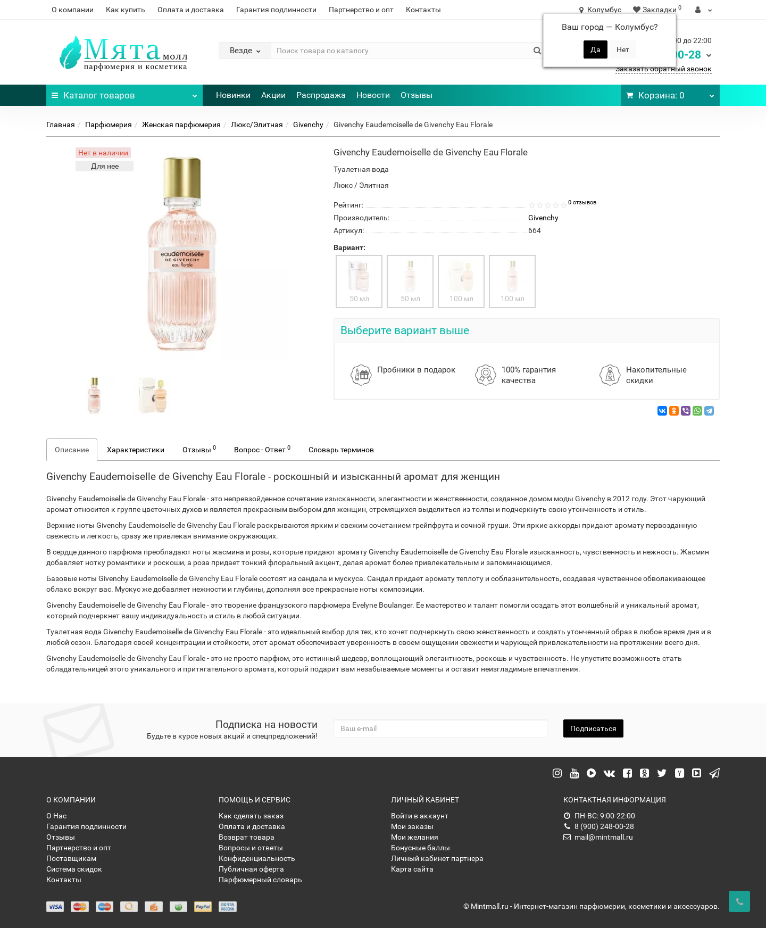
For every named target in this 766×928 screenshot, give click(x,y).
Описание (72, 449)
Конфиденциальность (257, 858)
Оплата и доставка (190, 9)
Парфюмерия (108, 124)
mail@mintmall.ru (598, 837)
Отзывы (416, 95)
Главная (60, 124)
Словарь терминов (341, 449)
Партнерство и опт (361, 9)
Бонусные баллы (420, 847)
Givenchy (308, 124)
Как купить (125, 9)
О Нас (56, 815)
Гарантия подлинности (276, 9)
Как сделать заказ (251, 815)
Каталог (124, 93)
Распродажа (321, 95)
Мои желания (414, 837)
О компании (73, 9)
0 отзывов (582, 202)
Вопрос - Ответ (262, 449)
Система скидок (74, 869)
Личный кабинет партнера (437, 858)
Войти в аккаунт (419, 815)
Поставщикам (71, 858)
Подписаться (593, 728)
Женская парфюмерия (181, 124)
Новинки (233, 95)
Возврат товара (246, 837)
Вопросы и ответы (251, 847)
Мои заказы (412, 826)
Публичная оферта (251, 869)
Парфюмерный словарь (260, 879)
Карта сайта (412, 869)
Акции (273, 95)
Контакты (423, 9)
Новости (373, 95)
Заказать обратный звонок (663, 68)
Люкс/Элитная (257, 124)
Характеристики (135, 449)
